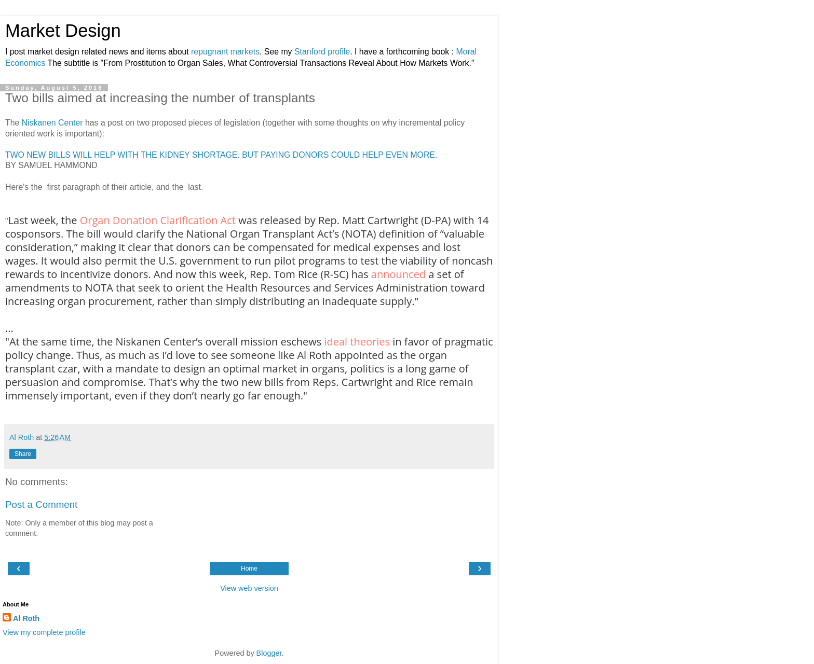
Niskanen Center (52, 122)
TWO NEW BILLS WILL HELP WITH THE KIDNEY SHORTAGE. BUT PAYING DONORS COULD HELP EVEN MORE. (221, 154)
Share (23, 454)
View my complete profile (44, 632)
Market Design (63, 30)
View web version (249, 588)
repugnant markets (225, 51)
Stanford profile (322, 51)
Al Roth (26, 618)
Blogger (269, 653)
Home (249, 568)
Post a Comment (41, 504)
